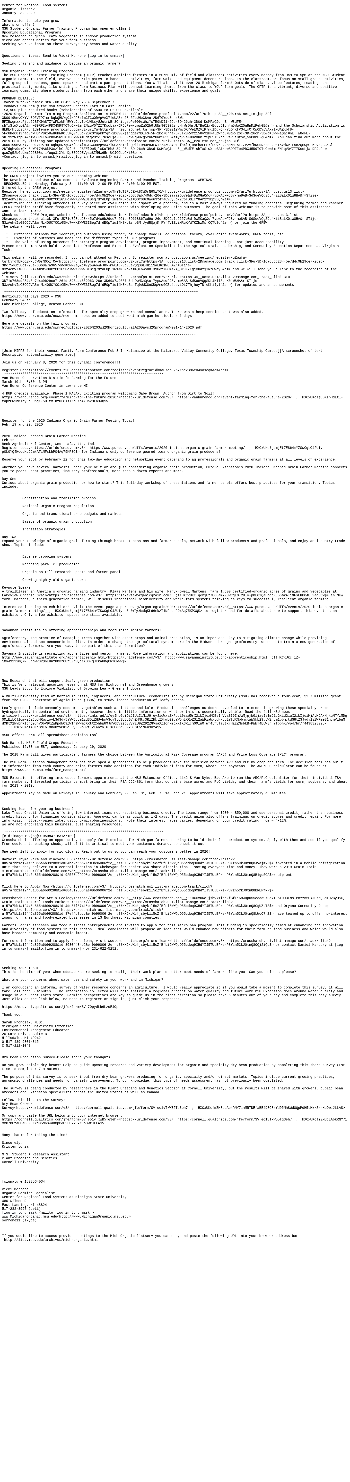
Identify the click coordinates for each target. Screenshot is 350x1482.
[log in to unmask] (106, 65)
